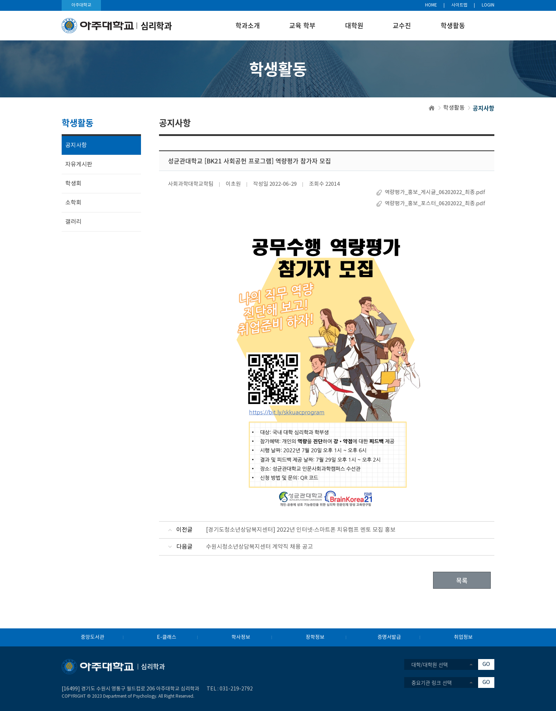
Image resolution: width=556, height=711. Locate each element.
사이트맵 (459, 5)
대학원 (354, 25)
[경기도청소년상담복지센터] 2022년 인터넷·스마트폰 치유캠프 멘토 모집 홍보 (301, 530)
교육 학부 (302, 25)
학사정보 (240, 637)
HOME (431, 5)
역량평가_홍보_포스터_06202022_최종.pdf (435, 204)
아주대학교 (81, 5)
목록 (462, 580)
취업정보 (463, 637)
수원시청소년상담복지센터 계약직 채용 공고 (259, 547)
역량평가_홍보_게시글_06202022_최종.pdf (435, 192)
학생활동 (453, 25)
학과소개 (247, 25)
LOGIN (488, 5)
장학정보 (315, 637)
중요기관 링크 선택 (431, 682)
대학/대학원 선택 (429, 664)
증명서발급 (389, 637)
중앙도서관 (92, 637)
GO (486, 664)
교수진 (402, 25)
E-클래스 (166, 637)
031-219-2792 (236, 689)
